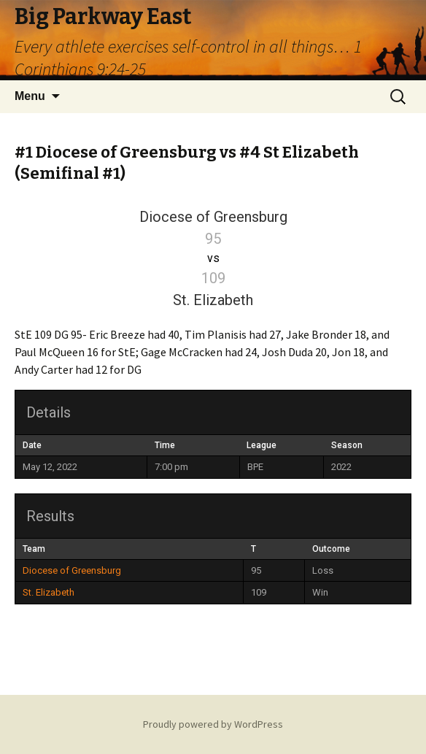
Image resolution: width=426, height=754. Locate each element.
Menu (30, 96)
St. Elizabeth (48, 592)
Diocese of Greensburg (72, 570)
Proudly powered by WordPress (213, 724)
